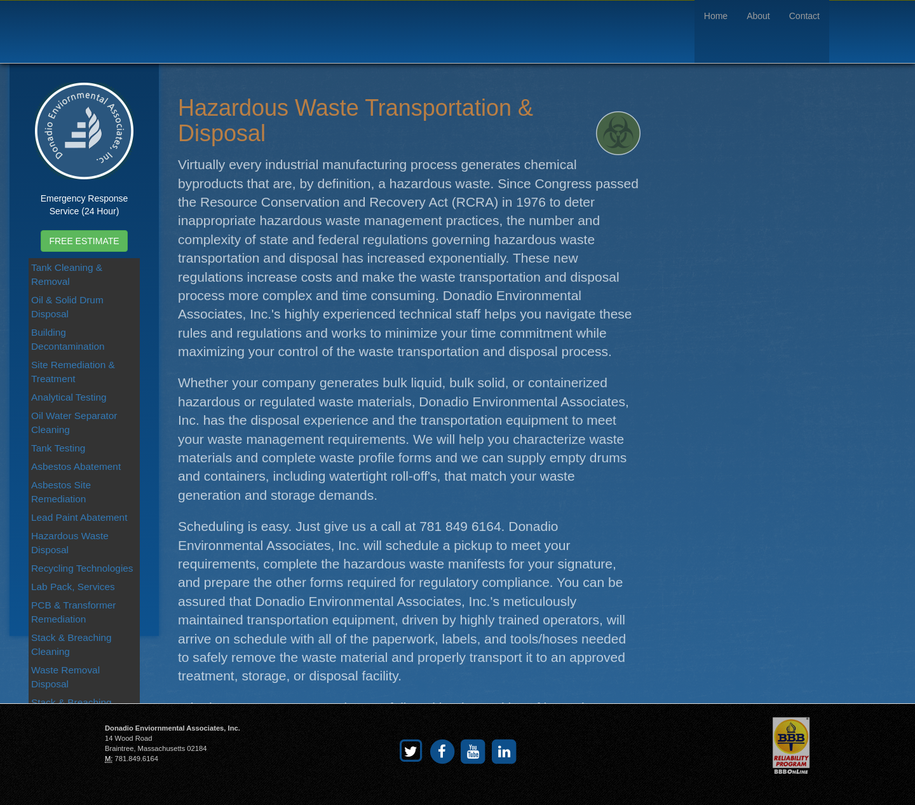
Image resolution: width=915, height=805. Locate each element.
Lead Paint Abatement (79, 517)
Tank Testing (58, 448)
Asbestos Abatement (76, 466)
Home (716, 16)
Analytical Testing (69, 397)
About (758, 16)
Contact (804, 16)
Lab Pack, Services (73, 586)
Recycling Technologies (82, 568)
